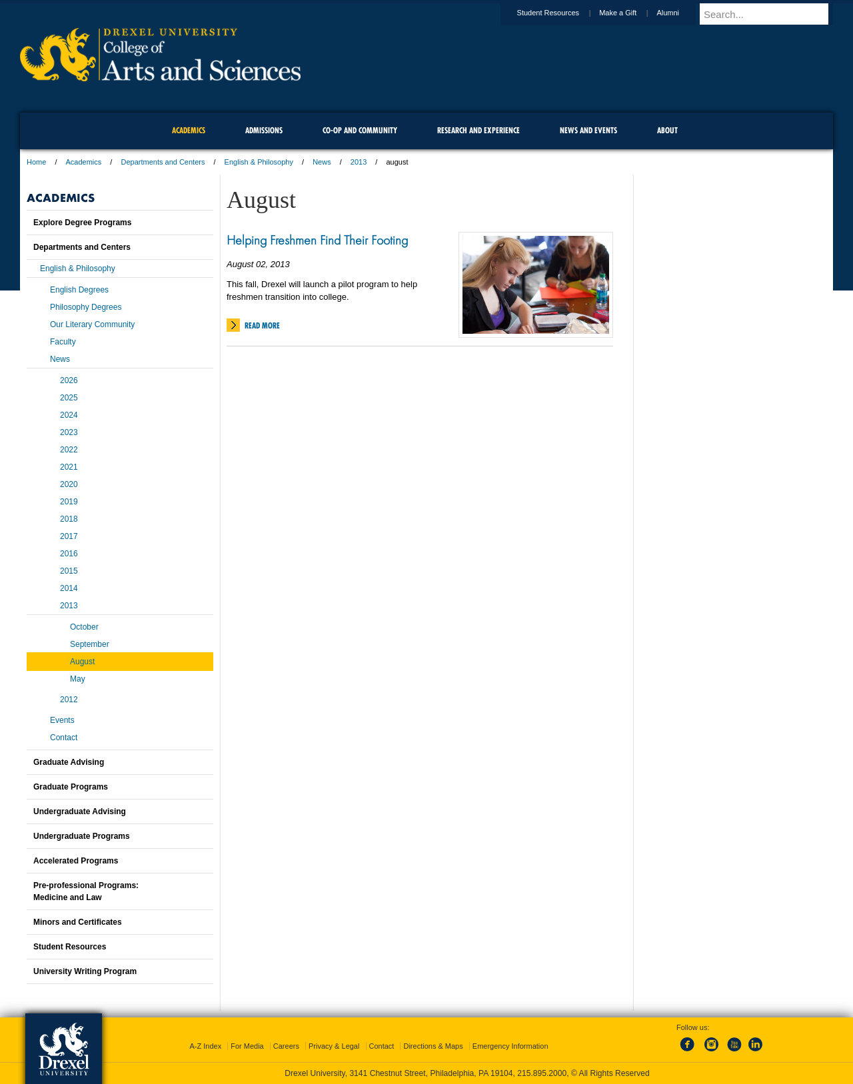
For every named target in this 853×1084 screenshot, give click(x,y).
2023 (69, 432)
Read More (262, 325)
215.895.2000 (541, 1073)
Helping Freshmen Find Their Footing (317, 240)
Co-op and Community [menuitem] (360, 130)
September (89, 644)
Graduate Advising (68, 762)
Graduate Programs (70, 787)
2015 (69, 571)
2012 (69, 699)
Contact (63, 737)
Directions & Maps (432, 1046)
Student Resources (561, 13)
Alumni (680, 13)
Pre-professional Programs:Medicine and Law (86, 891)
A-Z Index (205, 1046)
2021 (69, 467)
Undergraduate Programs (81, 836)
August (82, 661)
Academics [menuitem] (188, 130)
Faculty (63, 341)
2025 (69, 397)
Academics (84, 162)
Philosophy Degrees (85, 307)
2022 (69, 449)
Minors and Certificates (77, 922)
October (84, 627)
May (77, 679)
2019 (69, 501)
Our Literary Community (92, 324)
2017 (69, 536)
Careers (286, 1046)
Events (62, 720)
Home (36, 162)
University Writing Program (85, 971)
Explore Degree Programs (82, 222)
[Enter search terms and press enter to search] (772, 14)
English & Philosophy (259, 162)
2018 (69, 519)
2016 (69, 553)
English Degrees (79, 289)
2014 (69, 588)
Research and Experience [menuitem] (478, 130)
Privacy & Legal (334, 1046)
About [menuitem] (667, 130)
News (322, 162)
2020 (69, 484)
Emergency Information (510, 1046)
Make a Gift (630, 13)
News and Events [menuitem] (588, 130)
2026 (69, 380)
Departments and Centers (163, 162)
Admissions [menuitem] (264, 130)
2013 (359, 162)
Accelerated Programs (75, 860)
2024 (69, 415)
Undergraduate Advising (79, 811)
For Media (247, 1046)
